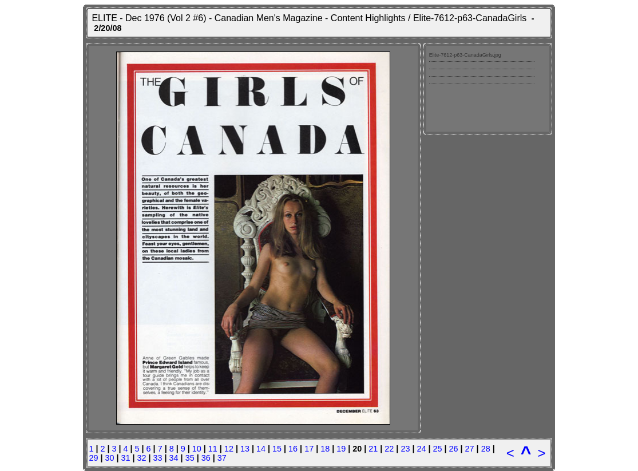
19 (341, 448)
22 (389, 448)
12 (228, 448)
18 (325, 448)
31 (125, 457)
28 (485, 448)
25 (437, 448)
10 (196, 448)
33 (158, 457)
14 (260, 448)
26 (453, 448)
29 (93, 457)
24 (421, 448)
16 (293, 448)
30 (109, 457)
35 (190, 457)
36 (206, 457)
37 (222, 457)
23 (405, 448)
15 (277, 448)
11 (212, 448)
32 (141, 457)
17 (309, 448)
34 (174, 457)
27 (469, 448)
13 (244, 448)
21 (373, 448)
